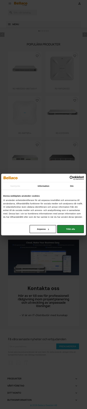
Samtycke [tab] (15, 186)
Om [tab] (71, 186)
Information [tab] (43, 186)
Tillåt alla (70, 229)
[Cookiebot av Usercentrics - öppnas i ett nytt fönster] (71, 178)
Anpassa (43, 229)
